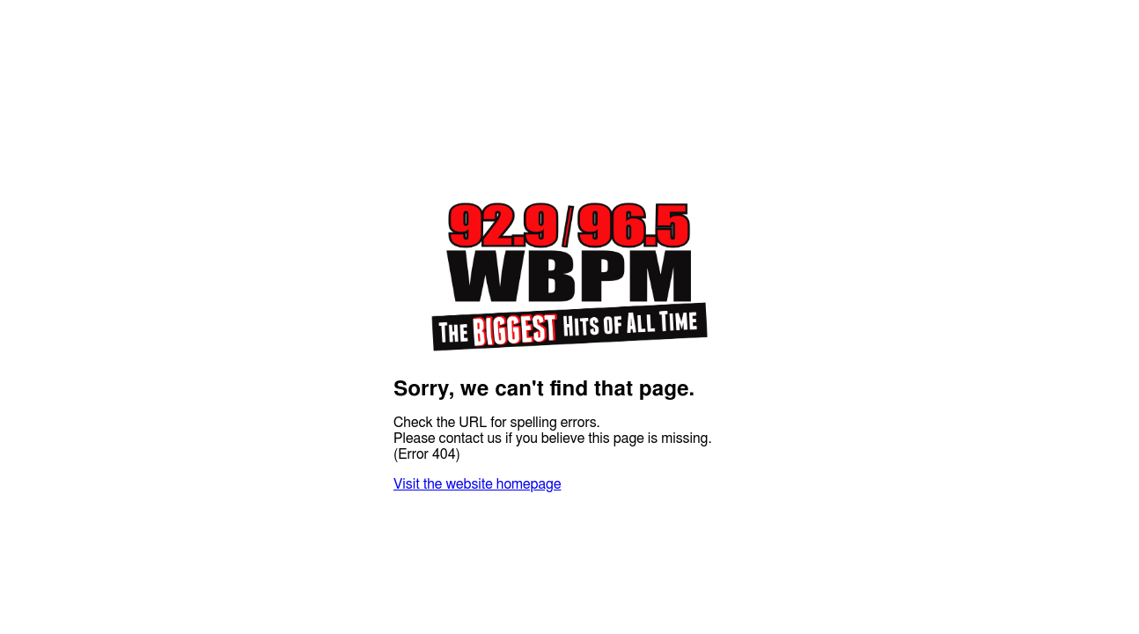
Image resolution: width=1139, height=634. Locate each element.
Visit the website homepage (477, 484)
